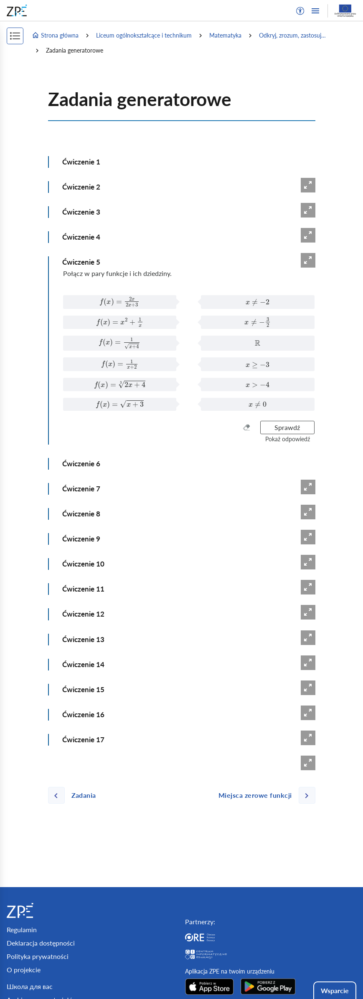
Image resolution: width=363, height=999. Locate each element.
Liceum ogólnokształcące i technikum (144, 35)
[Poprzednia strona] (75, 795)
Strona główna (55, 35)
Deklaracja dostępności (41, 943)
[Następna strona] (263, 795)
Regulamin (22, 929)
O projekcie (24, 970)
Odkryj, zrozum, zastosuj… (292, 35)
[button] (300, 11)
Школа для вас (30, 986)
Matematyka (225, 35)
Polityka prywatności (38, 956)
